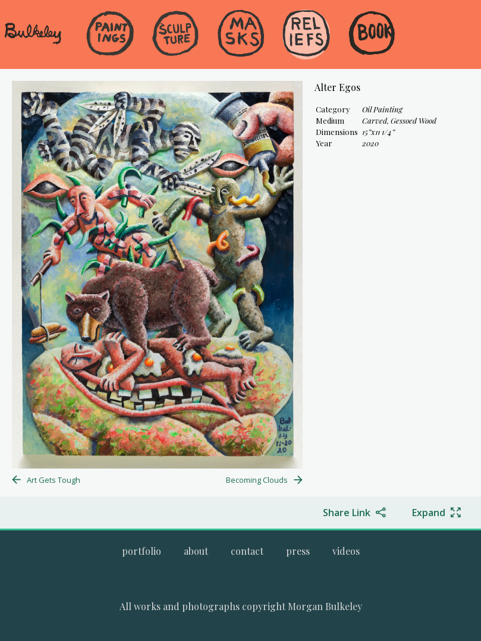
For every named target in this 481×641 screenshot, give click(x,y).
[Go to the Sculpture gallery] (175, 34)
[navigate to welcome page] (32, 42)
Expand (428, 512)
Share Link (346, 512)
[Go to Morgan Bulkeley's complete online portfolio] (141, 551)
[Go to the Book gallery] (371, 34)
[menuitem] (110, 53)
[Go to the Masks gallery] (241, 34)
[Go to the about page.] (196, 551)
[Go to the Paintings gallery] (110, 34)
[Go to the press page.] (297, 551)
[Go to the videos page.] (346, 551)
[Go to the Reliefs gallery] (306, 34)
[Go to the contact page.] (247, 551)
